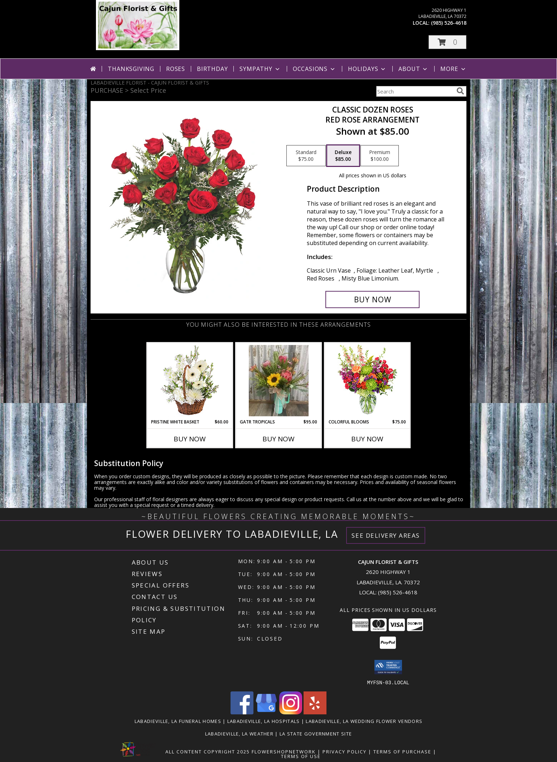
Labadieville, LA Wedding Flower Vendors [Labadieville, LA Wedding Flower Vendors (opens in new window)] (364, 721)
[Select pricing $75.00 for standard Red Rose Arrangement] (306, 155)
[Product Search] (415, 91)
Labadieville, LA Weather (239, 733)
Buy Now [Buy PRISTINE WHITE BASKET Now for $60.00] (190, 439)
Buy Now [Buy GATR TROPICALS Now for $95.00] (278, 439)
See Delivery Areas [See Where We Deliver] (386, 535)
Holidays (367, 69)
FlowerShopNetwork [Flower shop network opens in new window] (284, 751)
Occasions (314, 69)
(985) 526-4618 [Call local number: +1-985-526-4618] (448, 22)
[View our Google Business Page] (266, 712)
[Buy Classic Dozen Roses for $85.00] (372, 299)
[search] (460, 91)
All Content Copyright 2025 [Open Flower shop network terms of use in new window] (207, 751)
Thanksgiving (131, 69)
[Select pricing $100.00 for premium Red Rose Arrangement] (379, 155)
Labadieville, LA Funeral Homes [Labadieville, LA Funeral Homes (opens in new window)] (178, 721)
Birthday (212, 69)
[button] (447, 42)
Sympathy (260, 69)
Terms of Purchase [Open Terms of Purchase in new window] (402, 751)
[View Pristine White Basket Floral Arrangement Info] (190, 381)
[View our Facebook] (242, 712)
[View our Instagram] (290, 712)
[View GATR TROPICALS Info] (279, 381)
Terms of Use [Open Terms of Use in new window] (301, 756)
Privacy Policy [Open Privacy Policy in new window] (345, 751)
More (453, 69)
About (413, 69)
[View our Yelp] (315, 712)
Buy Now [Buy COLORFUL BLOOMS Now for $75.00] (367, 439)
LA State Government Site (316, 733)
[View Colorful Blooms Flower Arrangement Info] (367, 381)
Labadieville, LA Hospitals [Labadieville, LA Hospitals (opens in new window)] (263, 721)
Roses (175, 69)
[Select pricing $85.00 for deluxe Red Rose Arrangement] (343, 155)
